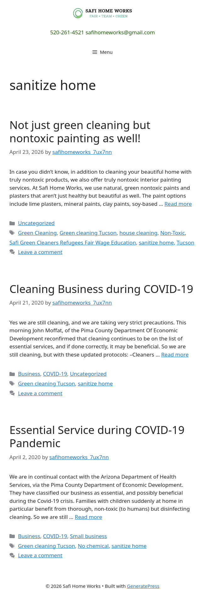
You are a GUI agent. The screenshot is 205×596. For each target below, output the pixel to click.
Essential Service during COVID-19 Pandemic (97, 436)
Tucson (185, 242)
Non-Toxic (172, 232)
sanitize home (156, 242)
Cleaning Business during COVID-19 (101, 288)
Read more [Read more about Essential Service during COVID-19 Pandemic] (88, 516)
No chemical (93, 545)
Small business (88, 536)
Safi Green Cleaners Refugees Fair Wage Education (72, 242)
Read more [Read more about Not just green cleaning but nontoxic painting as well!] (178, 203)
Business (29, 373)
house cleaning (138, 232)
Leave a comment (40, 252)
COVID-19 (55, 373)
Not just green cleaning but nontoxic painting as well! (79, 131)
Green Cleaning (37, 232)
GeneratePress (143, 586)
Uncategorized (36, 223)
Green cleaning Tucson (87, 232)
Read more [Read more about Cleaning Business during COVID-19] (175, 354)
